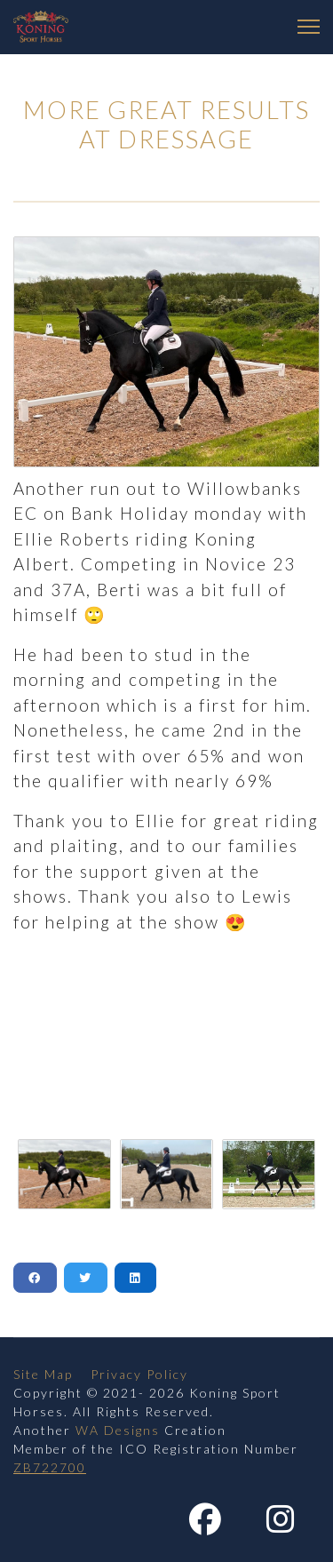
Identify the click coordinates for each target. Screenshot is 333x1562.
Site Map (43, 1374)
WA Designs (117, 1430)
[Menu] (308, 26)
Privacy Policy (139, 1374)
